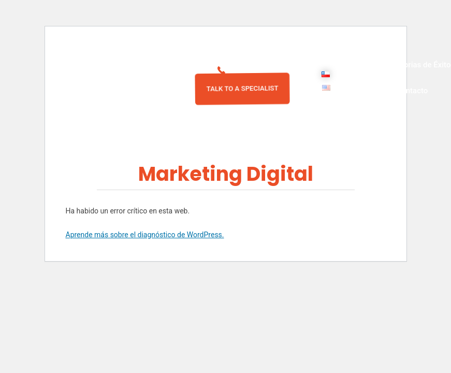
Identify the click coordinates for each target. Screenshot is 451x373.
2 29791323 (254, 70)
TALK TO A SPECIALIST (242, 88)
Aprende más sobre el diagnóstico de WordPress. (145, 235)
